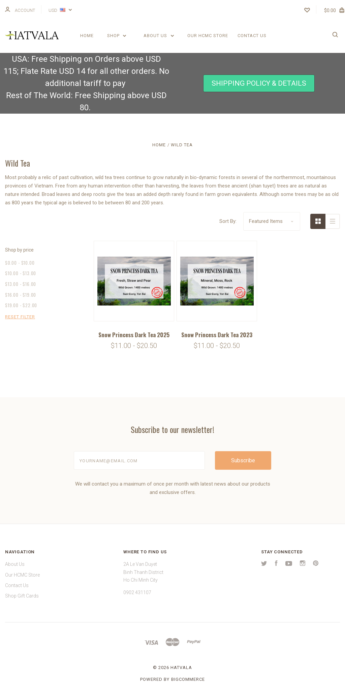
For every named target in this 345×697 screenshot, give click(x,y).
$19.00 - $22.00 (21, 305)
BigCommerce (188, 679)
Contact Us (252, 35)
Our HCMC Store (207, 35)
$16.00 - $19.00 (20, 294)
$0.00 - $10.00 (19, 262)
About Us (159, 35)
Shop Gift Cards (22, 596)
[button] (259, 83)
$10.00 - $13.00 (20, 273)
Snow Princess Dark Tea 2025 (133, 334)
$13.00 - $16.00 (20, 284)
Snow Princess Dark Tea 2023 (216, 334)
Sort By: (228, 221)
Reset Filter (20, 316)
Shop (116, 35)
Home (87, 35)
